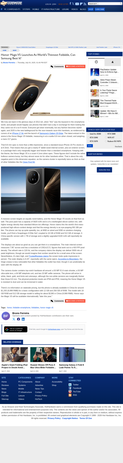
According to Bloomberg (68, 259)
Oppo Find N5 (29, 162)
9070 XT (109, 137)
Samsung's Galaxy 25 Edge (51, 133)
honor (9, 308)
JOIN (54, 4)
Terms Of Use (86, 418)
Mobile (21, 389)
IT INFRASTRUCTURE (50, 9)
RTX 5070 (92, 141)
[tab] (96, 62)
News (14, 50)
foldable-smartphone (21, 308)
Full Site (5, 396)
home (4, 50)
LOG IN (48, 4)
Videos (21, 399)
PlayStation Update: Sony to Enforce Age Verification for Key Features (108, 71)
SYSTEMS (26, 9)
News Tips (39, 389)
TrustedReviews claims (39, 256)
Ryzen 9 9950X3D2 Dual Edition (26, 47)
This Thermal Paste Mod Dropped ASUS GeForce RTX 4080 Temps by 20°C (108, 102)
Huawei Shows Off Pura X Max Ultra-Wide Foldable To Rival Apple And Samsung (42, 366)
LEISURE (65, 9)
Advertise (39, 385)
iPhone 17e (117, 47)
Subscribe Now (104, 170)
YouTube (76, 392)
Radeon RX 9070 (113, 141)
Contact (38, 392)
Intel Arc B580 (94, 134)
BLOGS (83, 9)
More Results (118, 146)
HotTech (38, 399)
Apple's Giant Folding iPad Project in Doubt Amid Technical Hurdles (15, 366)
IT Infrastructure (25, 392)
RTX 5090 (92, 137)
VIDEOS (74, 9)
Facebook (77, 388)
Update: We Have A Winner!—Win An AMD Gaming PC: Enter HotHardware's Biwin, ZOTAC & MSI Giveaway (109, 112)
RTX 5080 (110, 134)
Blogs (4, 392)
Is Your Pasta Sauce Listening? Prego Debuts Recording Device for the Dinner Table (109, 91)
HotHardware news (54, 329)
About (37, 382)
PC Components (25, 382)
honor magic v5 (46, 308)
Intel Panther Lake (101, 47)
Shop (90, 9)
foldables (35, 308)
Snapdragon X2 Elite (52, 47)
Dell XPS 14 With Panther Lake (77, 47)
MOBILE (35, 9)
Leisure (21, 396)
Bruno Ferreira (20, 313)
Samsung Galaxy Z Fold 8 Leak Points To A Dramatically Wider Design (72, 366)
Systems (22, 385)
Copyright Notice (70, 418)
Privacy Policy (41, 396)
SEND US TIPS (63, 4)
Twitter (76, 385)
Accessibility (57, 382)
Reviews (5, 385)
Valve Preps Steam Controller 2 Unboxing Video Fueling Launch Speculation (109, 81)
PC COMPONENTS (12, 9)
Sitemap (5, 399)
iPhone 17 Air (18, 133)
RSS (75, 395)
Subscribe (99, 9)
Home (4, 382)
